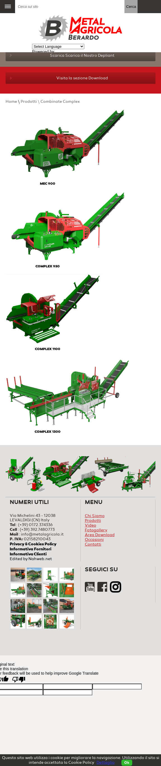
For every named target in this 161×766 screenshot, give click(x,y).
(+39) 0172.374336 (35, 524)
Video (90, 525)
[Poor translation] (18, 679)
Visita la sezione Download (59, 78)
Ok (126, 762)
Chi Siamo (95, 515)
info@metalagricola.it (42, 534)
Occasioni (94, 539)
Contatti (93, 544)
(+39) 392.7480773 (37, 529)
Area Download (100, 534)
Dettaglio (106, 762)
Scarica (62, 55)
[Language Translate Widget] (58, 46)
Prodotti (93, 520)
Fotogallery (96, 530)
